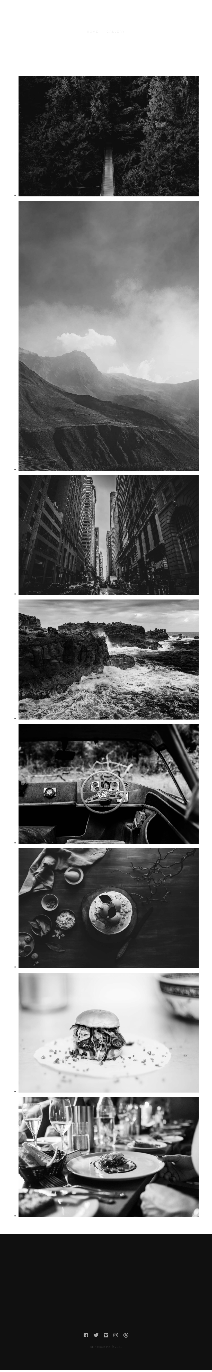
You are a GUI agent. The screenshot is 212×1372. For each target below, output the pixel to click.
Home (93, 31)
